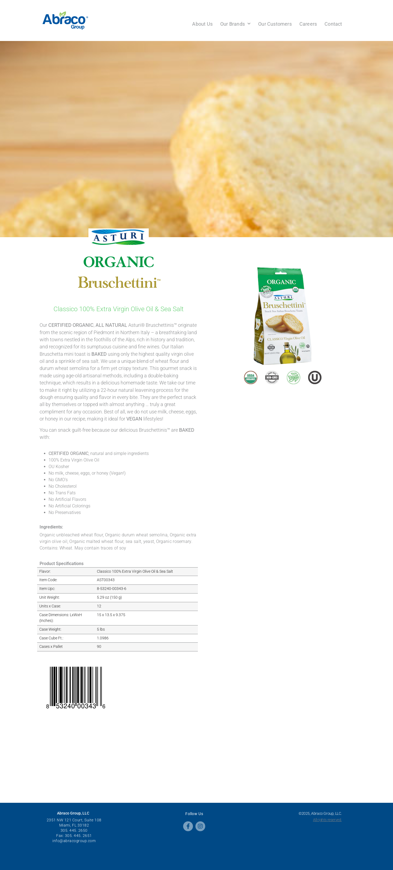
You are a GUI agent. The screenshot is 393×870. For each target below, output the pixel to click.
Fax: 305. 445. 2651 (74, 835)
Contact (333, 23)
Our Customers (275, 23)
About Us (202, 23)
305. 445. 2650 (74, 830)
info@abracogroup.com (74, 841)
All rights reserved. (327, 820)
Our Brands (235, 23)
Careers (308, 23)
